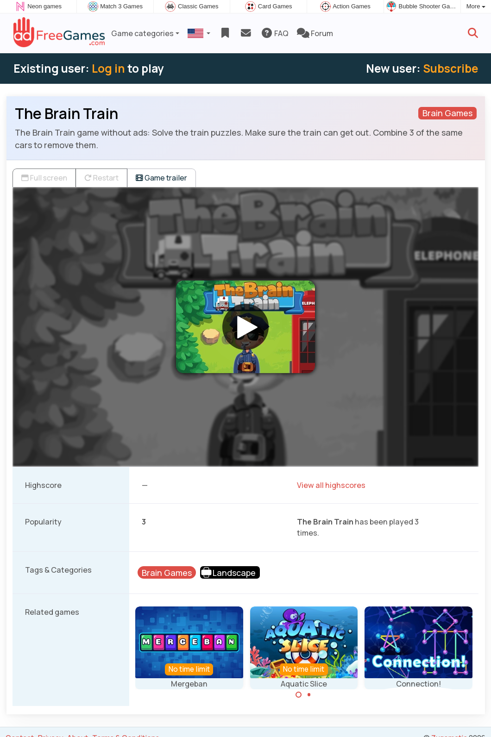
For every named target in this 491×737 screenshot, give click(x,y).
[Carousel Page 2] (309, 695)
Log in (108, 68)
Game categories (142, 33)
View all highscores (331, 485)
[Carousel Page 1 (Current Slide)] (299, 695)
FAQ (274, 33)
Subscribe (450, 68)
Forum (315, 33)
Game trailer (161, 178)
